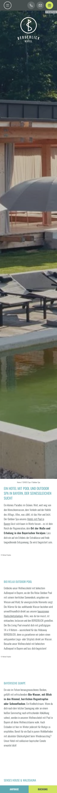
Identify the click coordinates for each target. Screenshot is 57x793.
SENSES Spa (27, 482)
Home (19, 482)
